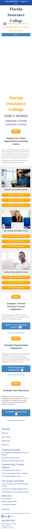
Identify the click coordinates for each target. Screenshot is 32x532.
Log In (15, 3)
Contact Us (23, 1)
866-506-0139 (14, 1)
